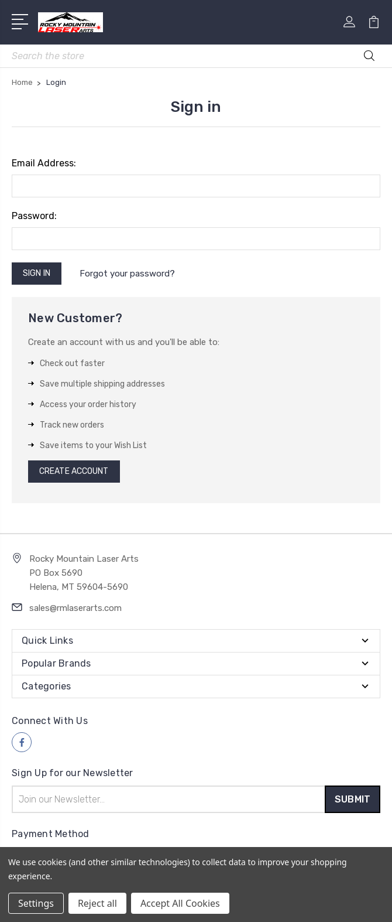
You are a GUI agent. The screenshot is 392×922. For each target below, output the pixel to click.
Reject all (97, 903)
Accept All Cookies (180, 903)
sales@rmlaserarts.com (75, 608)
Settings (36, 903)
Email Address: (44, 163)
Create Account (73, 471)
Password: (34, 215)
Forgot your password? (127, 273)
